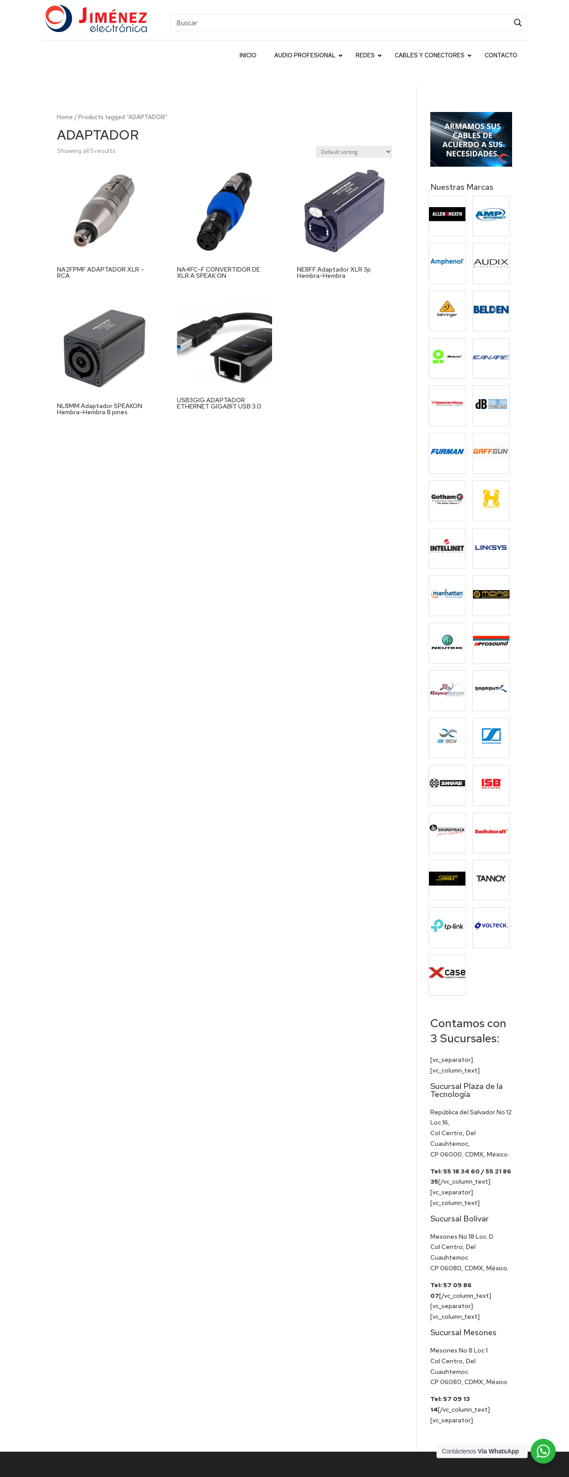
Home (65, 97)
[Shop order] (354, 132)
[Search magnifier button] (518, 23)
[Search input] (341, 22)
